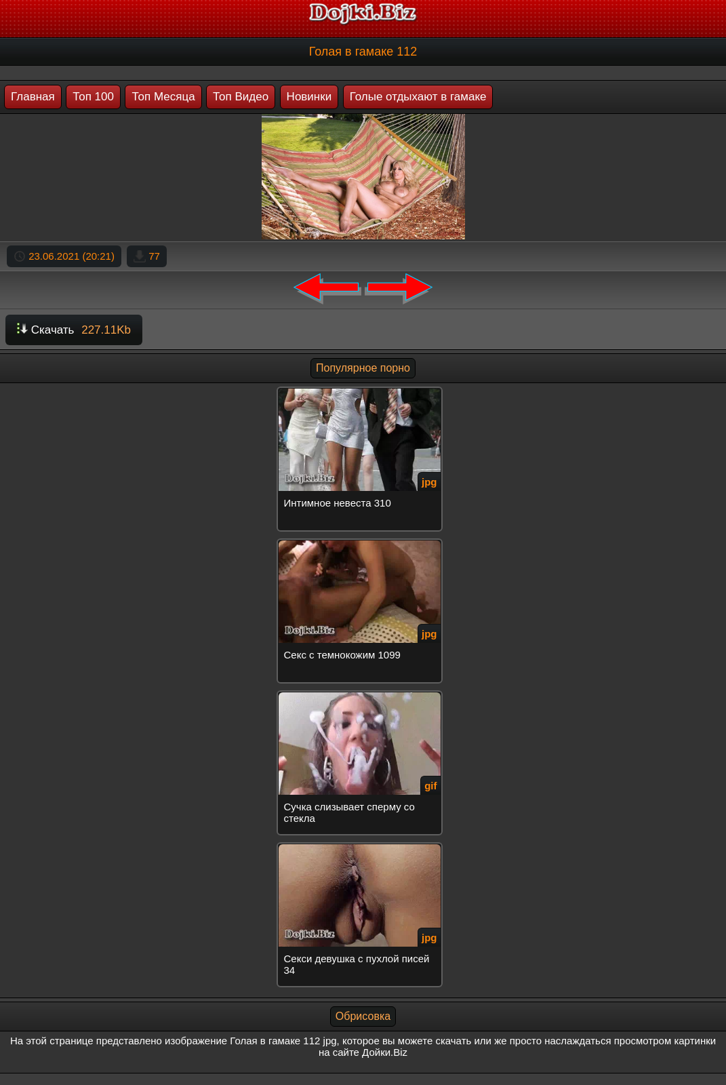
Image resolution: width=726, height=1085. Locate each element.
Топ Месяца (163, 96)
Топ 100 (93, 96)
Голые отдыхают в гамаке (418, 96)
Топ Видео (240, 96)
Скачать (74, 330)
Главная (33, 96)
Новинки (309, 96)
